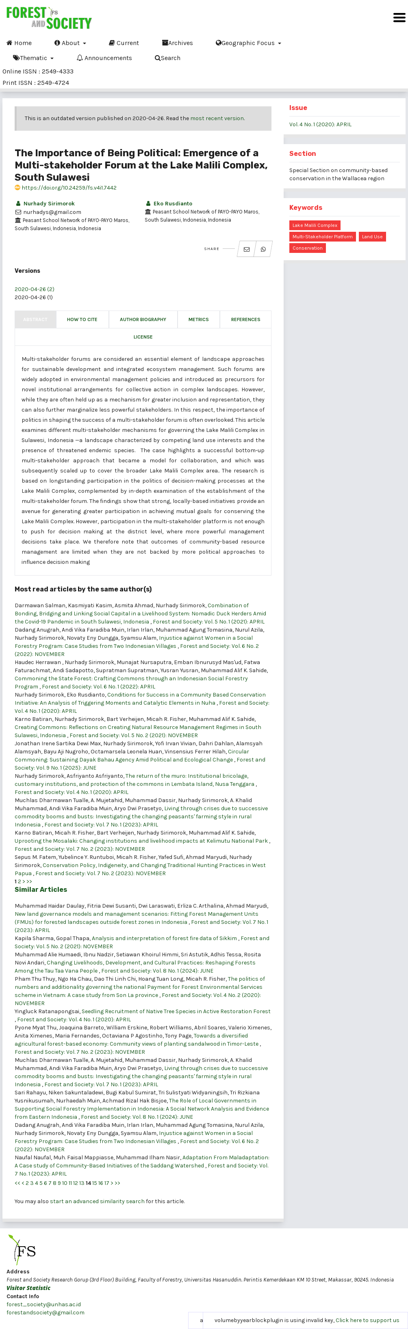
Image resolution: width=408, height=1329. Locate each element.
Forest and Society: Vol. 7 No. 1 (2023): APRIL (101, 824)
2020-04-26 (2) (34, 289)
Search (167, 58)
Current (124, 42)
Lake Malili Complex (315, 225)
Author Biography (143, 319)
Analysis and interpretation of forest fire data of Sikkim (165, 938)
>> (29, 881)
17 (106, 1183)
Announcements (104, 58)
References (245, 319)
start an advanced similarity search (97, 1201)
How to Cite (82, 319)
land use (372, 236)
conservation (308, 248)
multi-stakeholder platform (323, 236)
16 (100, 1183)
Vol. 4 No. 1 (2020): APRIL (320, 124)
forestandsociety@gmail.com (46, 1312)
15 (94, 1183)
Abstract (35, 319)
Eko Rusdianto (168, 203)
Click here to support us (367, 1320)
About (67, 42)
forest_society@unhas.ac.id (44, 1304)
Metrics (199, 319)
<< (17, 1183)
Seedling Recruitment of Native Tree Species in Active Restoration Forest (176, 1011)
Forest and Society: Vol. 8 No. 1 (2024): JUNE (157, 970)
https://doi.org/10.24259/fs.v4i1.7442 (66, 187)
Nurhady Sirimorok (45, 203)
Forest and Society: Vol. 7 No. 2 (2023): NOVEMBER (80, 849)
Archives (177, 42)
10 (64, 1183)
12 (75, 1183)
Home (19, 42)
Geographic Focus (246, 42)
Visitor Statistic (28, 1288)
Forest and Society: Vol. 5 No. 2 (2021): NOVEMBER (133, 735)
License (143, 337)
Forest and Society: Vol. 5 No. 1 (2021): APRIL (209, 621)
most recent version (217, 118)
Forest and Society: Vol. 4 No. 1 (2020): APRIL (71, 792)
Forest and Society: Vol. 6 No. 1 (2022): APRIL (98, 686)
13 (82, 1183)
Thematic (31, 58)
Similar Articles (41, 889)
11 (70, 1183)
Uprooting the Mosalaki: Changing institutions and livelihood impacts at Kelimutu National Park (142, 840)
